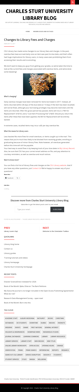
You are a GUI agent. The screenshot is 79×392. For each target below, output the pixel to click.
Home (28, 32)
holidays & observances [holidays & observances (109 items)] (14, 332)
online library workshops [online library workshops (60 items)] (15, 345)
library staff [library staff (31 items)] (26, 341)
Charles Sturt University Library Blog (46, 388)
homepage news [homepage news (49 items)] (33, 332)
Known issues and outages (43, 32)
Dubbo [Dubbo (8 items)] (43, 323)
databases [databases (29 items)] (9, 323)
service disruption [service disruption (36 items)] (33, 354)
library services (45, 219)
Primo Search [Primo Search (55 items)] (31, 350)
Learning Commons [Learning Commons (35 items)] (31, 336)
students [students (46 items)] (57, 354)
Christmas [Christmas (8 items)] (59, 318)
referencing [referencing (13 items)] (44, 350)
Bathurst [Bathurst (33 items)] (41, 318)
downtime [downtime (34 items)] (33, 323)
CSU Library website (58, 165)
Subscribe (57, 209)
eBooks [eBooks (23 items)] (52, 323)
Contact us (8, 249)
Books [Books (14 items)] (50, 318)
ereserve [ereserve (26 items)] (8, 327)
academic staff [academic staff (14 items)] (11, 318)
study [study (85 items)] (24, 359)
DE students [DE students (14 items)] (21, 323)
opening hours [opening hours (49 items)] (48, 345)
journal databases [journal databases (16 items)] (12, 336)
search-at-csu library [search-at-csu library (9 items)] (14, 354)
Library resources (34, 219)
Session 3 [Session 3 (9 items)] (46, 354)
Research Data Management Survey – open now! (23, 298)
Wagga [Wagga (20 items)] (32, 359)
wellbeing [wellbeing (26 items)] (41, 359)
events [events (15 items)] (17, 327)
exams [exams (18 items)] (25, 327)
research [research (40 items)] (64, 350)
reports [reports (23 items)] (55, 350)
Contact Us (36, 168)
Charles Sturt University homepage (18, 267)
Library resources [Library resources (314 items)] (57, 336)
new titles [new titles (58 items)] (51, 341)
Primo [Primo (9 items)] (20, 350)
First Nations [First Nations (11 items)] (36, 327)
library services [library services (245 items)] (11, 341)
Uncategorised (15, 219)
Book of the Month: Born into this (17, 303)
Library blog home (11, 244)
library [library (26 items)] (44, 336)
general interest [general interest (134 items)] (51, 327)
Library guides (10, 253)
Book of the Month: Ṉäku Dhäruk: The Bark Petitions (25, 286)
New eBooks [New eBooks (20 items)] (39, 341)
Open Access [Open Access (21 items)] (34, 345)
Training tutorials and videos (16, 258)
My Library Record (66, 148)
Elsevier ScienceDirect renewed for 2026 (20, 282)
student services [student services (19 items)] (12, 359)
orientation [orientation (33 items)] (10, 350)
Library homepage (11, 262)
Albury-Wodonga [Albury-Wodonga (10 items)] (27, 318)
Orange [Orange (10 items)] (60, 345)
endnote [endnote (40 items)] (60, 323)
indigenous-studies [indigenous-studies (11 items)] (50, 332)
